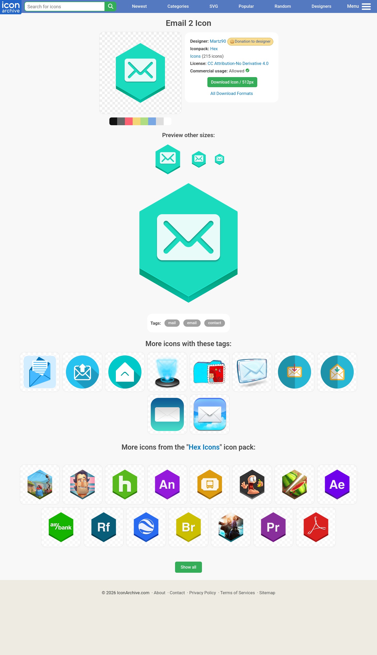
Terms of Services (237, 592)
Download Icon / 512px (232, 82)
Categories (178, 6)
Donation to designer (253, 41)
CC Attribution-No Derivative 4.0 (238, 63)
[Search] (110, 6)
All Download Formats (231, 93)
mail (172, 323)
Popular (246, 6)
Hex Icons (204, 447)
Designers (321, 6)
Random (283, 6)
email (192, 323)
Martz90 (218, 41)
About (159, 592)
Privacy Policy (202, 592)
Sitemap (267, 592)
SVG (213, 6)
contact (214, 323)
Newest (139, 6)
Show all (188, 567)
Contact (177, 592)
